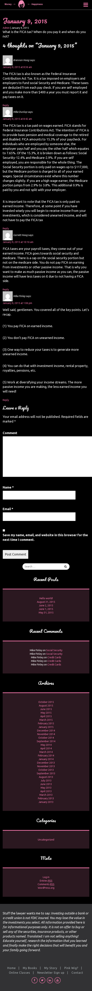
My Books (30, 968)
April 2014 (46, 748)
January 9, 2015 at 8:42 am (17, 118)
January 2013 (46, 802)
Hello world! (46, 598)
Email (8, 509)
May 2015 (46, 712)
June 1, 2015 (46, 609)
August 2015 (46, 705)
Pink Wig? (71, 968)
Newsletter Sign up (50, 972)
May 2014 (46, 744)
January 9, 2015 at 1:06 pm (17, 303)
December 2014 (46, 730)
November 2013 (46, 766)
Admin (6, 27)
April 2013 (46, 791)
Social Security (54, 650)
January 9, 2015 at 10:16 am (18, 242)
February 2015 (46, 723)
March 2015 (46, 719)
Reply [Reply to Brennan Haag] (6, 105)
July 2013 (46, 780)
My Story (50, 968)
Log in (46, 877)
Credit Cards (54, 657)
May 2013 (46, 787)
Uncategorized (46, 839)
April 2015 (46, 716)
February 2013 (46, 798)
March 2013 (46, 794)
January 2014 (46, 759)
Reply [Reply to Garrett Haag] (6, 289)
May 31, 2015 (46, 612)
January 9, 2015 (25, 20)
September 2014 (46, 741)
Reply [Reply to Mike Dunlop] (6, 228)
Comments (46, 884)
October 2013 (46, 769)
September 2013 (46, 773)
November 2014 (46, 734)
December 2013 (46, 762)
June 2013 (46, 784)
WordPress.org (46, 887)
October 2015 (46, 702)
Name (8, 487)
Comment (10, 433)
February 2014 (46, 755)
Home (11, 968)
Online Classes (19, 972)
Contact (77, 972)
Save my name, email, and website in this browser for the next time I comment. (45, 537)
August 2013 (46, 777)
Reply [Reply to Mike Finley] (6, 400)
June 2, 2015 (46, 605)
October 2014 (46, 737)
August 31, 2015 (46, 601)
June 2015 (46, 709)
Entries (46, 880)
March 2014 (46, 752)
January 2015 (46, 727)
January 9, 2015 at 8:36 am (17, 67)
